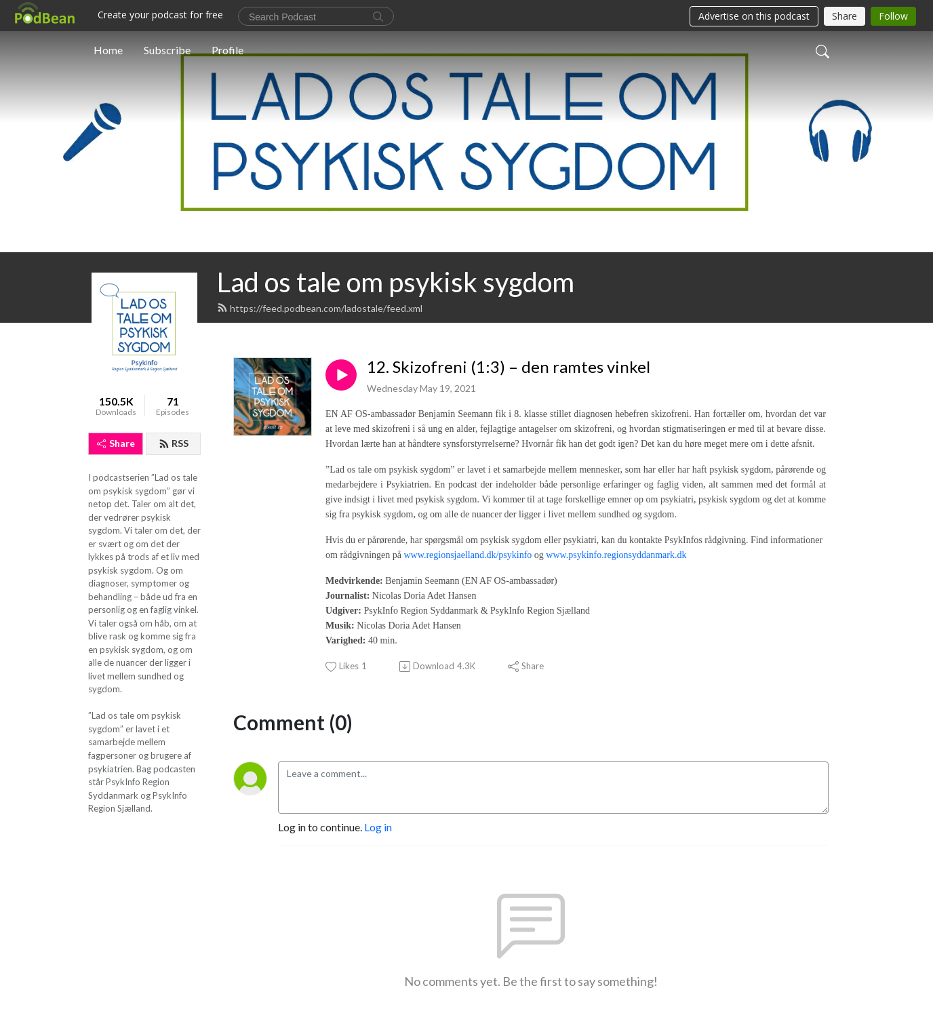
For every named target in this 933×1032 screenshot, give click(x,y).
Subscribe (167, 49)
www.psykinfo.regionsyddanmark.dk (616, 555)
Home (108, 49)
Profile (227, 49)
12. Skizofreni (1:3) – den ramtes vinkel (508, 366)
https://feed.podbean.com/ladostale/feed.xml (319, 308)
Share (116, 443)
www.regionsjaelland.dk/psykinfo (467, 555)
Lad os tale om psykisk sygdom (395, 282)
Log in (378, 826)
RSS (173, 443)
